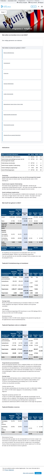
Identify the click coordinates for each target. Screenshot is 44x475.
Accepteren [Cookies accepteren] (38, 473)
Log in (34, 6)
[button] (21, 54)
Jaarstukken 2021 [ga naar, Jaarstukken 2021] (12, 0)
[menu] (42, 6)
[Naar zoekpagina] (38, 7)
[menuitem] (21, 3)
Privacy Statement (9, 470)
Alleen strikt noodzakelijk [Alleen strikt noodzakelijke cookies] (28, 473)
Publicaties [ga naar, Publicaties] (3, 0)
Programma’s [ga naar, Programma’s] (21, 0)
